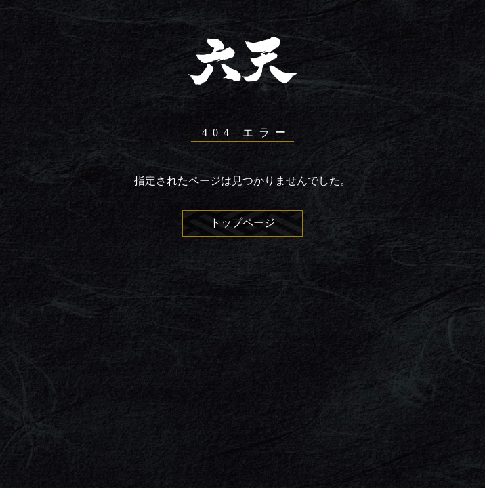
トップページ (242, 222)
